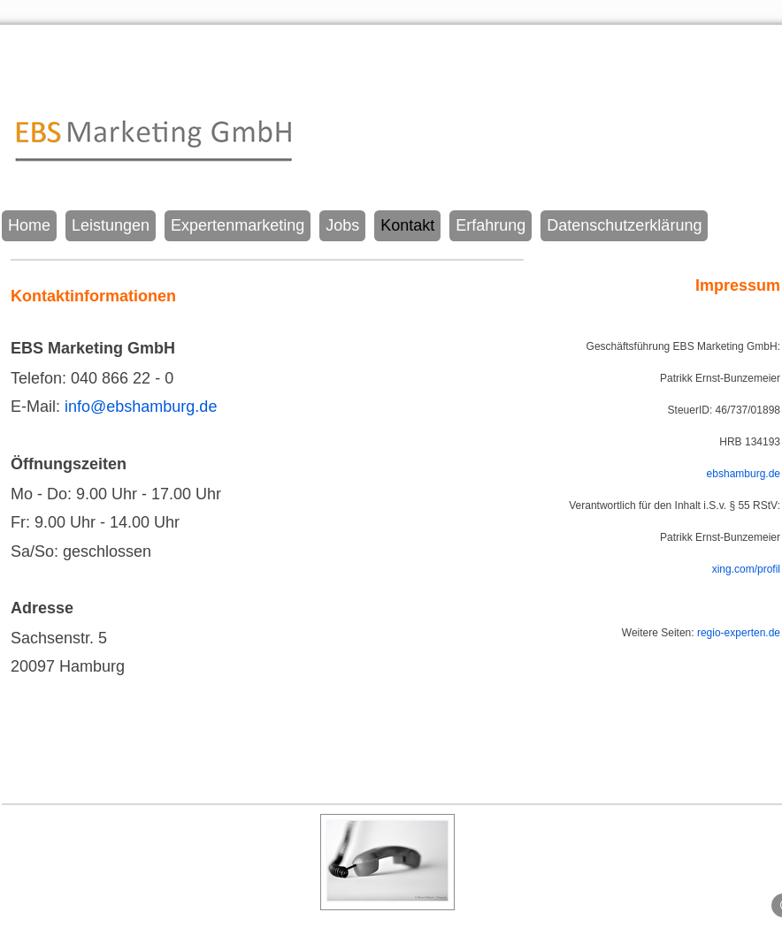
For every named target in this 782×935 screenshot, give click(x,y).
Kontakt (407, 225)
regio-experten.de (738, 633)
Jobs (342, 225)
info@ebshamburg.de (141, 406)
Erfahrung (490, 225)
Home (29, 225)
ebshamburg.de (743, 474)
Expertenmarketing (237, 225)
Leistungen (111, 225)
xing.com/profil (746, 569)
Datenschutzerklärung (624, 225)
